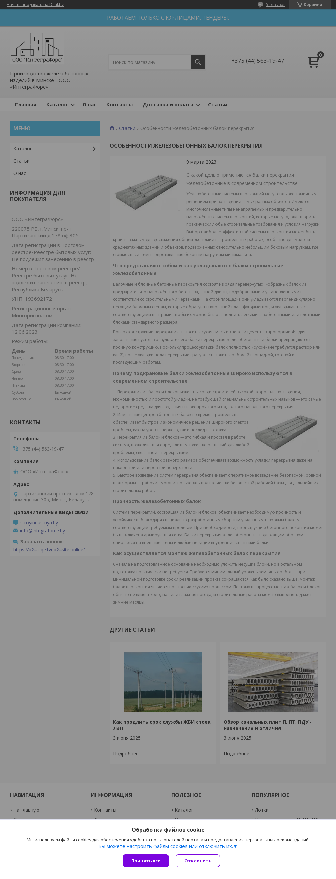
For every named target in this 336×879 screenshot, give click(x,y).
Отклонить (197, 861)
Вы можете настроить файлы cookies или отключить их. (165, 846)
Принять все (145, 861)
